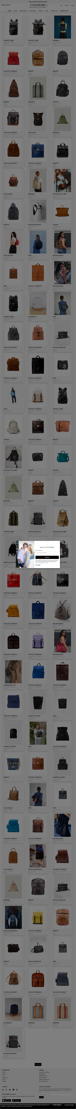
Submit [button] (47, 557)
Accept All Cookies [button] (69, 1105)
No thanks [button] (37, 565)
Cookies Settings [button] (57, 1105)
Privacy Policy (38, 562)
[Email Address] (47, 552)
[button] (38, 1106)
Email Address (38, 550)
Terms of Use (45, 562)
